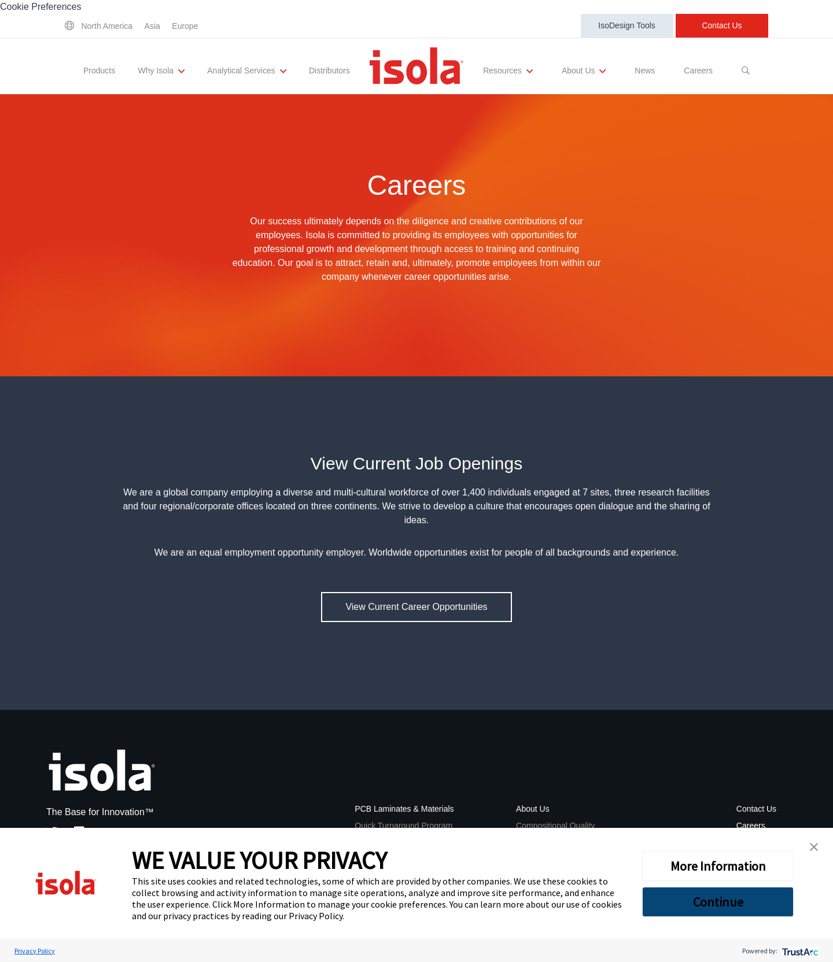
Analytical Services (246, 71)
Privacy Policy (315, 916)
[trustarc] (799, 950)
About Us (584, 71)
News (645, 70)
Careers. (752, 825)
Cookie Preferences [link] (41, 7)
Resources (508, 71)
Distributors (329, 70)
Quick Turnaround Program (403, 825)
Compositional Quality (555, 825)
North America (106, 26)
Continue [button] (718, 902)
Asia (152, 26)
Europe (185, 26)
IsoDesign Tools (626, 25)
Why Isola (161, 71)
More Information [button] (718, 866)
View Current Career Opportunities (416, 607)
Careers (698, 70)
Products (99, 70)
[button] (813, 847)
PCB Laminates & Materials (404, 808)
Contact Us (722, 25)
